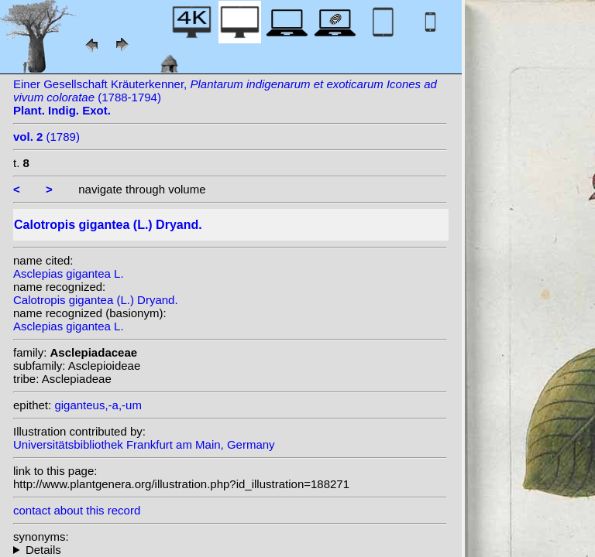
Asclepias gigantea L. (68, 273)
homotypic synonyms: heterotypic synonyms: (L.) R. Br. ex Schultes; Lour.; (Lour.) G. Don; (230, 549)
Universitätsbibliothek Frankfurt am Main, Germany (144, 444)
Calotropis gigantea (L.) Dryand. (95, 299)
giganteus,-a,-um (98, 405)
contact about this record (76, 510)
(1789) (46, 136)
